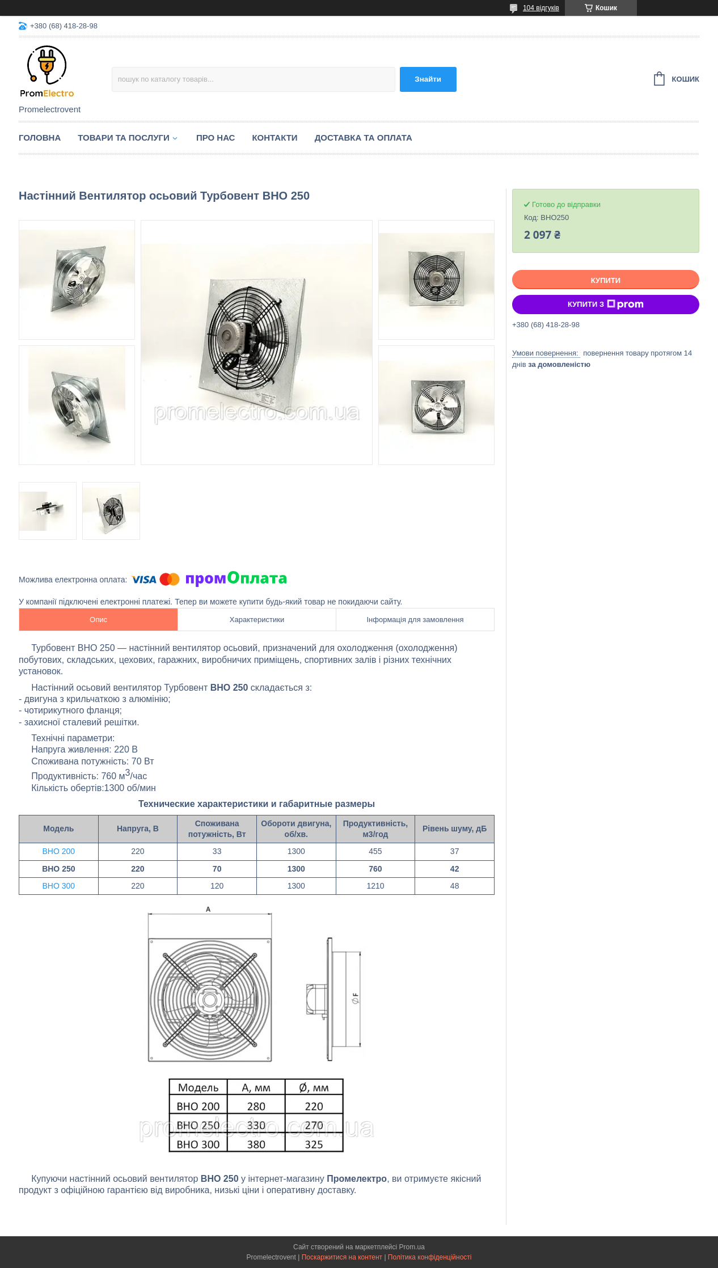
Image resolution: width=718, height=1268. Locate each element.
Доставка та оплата (363, 137)
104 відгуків (541, 8)
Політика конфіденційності (430, 1257)
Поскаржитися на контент (342, 1257)
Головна (40, 137)
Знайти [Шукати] (428, 79)
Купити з (606, 304)
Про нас (215, 137)
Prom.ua (412, 1247)
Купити (605, 280)
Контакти (274, 137)
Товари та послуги (124, 137)
